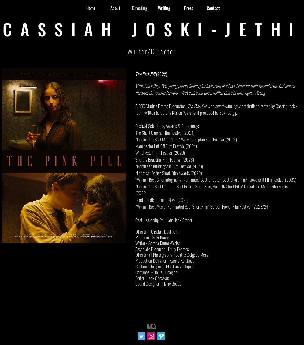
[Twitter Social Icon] (141, 336)
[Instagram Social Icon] (151, 336)
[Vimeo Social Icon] (161, 336)
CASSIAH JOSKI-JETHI (152, 28)
